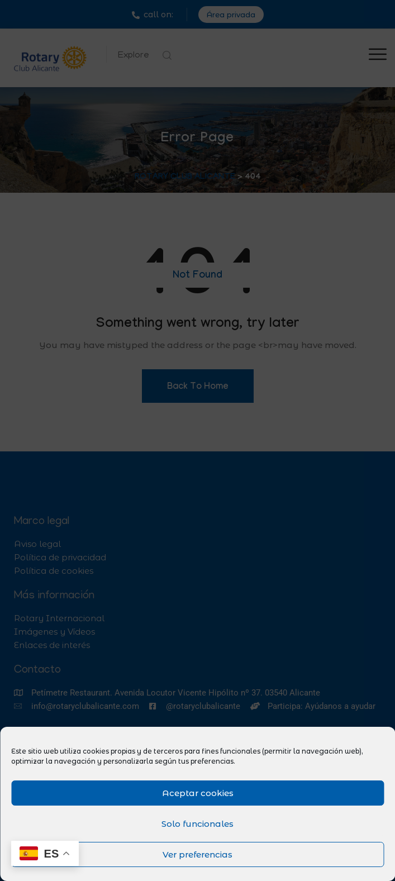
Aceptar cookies (198, 793)
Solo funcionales (197, 823)
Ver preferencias (197, 854)
